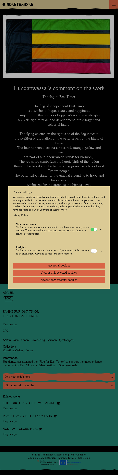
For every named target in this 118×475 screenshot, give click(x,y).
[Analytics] (94, 251)
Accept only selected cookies (59, 272)
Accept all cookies (59, 265)
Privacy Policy (20, 215)
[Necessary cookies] (94, 229)
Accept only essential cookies (59, 280)
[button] (100, 229)
